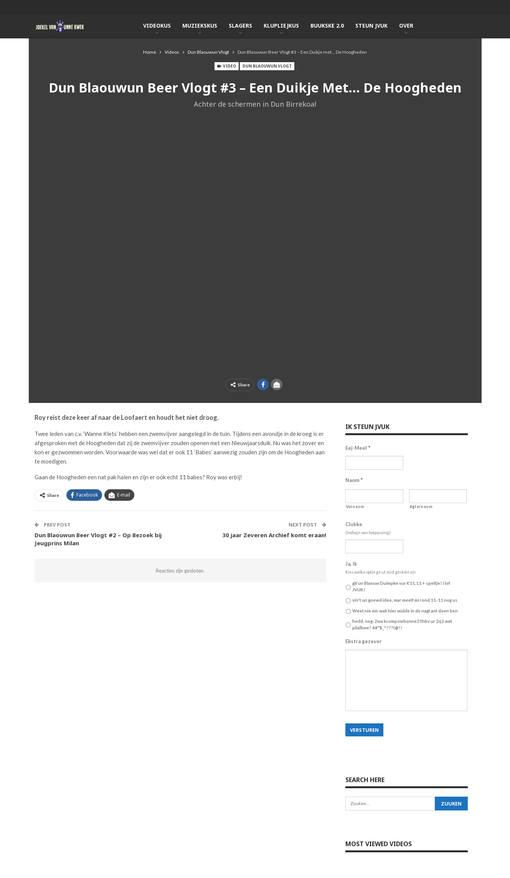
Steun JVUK (371, 25)
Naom (354, 480)
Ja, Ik (351, 564)
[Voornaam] (374, 496)
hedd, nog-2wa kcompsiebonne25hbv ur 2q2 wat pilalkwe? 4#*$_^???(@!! (402, 624)
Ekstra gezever (363, 641)
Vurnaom (355, 506)
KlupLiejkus (281, 25)
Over (406, 25)
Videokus (157, 25)
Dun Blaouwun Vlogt (267, 66)
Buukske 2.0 (327, 25)
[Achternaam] (438, 496)
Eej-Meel (357, 448)
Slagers (240, 25)
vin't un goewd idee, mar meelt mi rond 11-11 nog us (404, 599)
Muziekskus (199, 25)
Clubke (353, 524)
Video (226, 66)
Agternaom (421, 506)
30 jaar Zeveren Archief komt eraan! (274, 535)
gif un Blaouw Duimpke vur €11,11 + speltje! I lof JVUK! (401, 586)
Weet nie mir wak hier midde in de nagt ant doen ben (405, 610)
